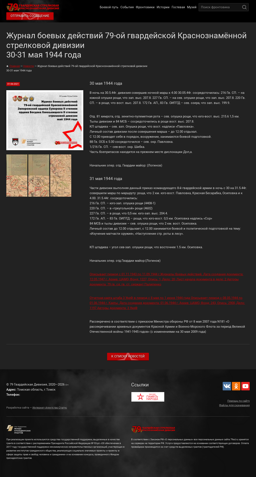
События (127, 7)
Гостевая (178, 7)
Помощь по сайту (238, 400)
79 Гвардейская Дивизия (33, 7)
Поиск (244, 7)
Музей (192, 7)
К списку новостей (128, 356)
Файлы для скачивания (234, 405)
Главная (14, 66)
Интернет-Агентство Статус (49, 407)
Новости (28, 66)
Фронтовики (145, 7)
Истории (163, 7)
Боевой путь (109, 7)
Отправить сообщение (30, 16)
